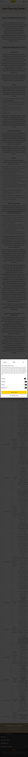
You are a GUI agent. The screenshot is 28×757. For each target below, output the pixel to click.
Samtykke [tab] (5, 362)
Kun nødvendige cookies (14, 395)
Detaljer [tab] (14, 362)
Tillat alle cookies (14, 392)
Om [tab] (23, 362)
